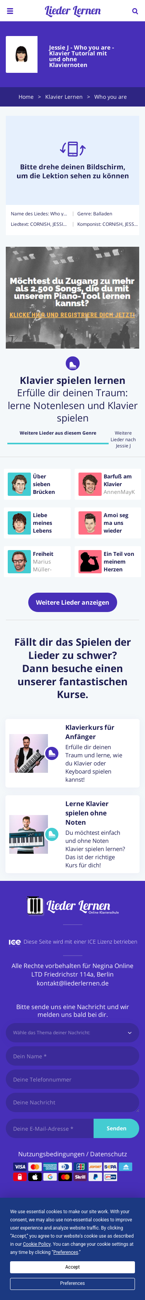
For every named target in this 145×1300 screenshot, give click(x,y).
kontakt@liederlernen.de (73, 983)
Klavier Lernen (64, 96)
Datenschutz (108, 1154)
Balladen (102, 213)
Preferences (72, 1283)
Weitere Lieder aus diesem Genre (58, 433)
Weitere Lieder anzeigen (72, 602)
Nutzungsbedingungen (51, 1154)
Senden (116, 1128)
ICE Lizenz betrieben (112, 941)
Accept (72, 1267)
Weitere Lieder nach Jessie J (123, 439)
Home (26, 96)
